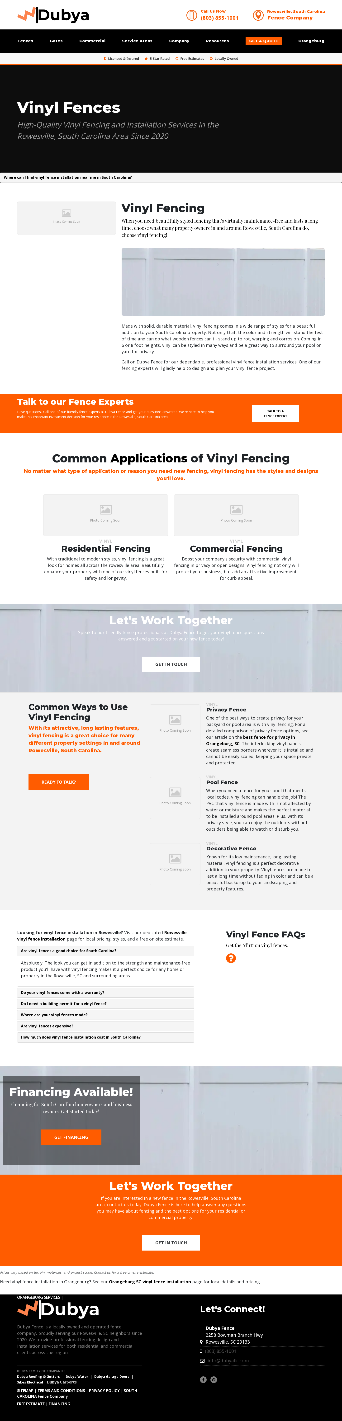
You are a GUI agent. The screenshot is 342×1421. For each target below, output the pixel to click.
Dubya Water (77, 1376)
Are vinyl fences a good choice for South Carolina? (68, 950)
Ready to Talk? (59, 782)
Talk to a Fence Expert (275, 413)
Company (179, 41)
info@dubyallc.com (228, 1360)
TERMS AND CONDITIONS (61, 1390)
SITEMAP (25, 1390)
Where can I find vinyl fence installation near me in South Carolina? (68, 177)
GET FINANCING (71, 1137)
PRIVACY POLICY (104, 1390)
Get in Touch (171, 664)
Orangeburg (311, 41)
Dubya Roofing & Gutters (38, 1376)
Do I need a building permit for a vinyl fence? (64, 1003)
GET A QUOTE (263, 41)
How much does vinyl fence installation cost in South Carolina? (81, 1037)
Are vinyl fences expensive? (47, 1026)
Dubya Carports (62, 1382)
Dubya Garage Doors (111, 1376)
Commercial (92, 41)
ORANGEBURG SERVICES (38, 1297)
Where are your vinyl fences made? (54, 1014)
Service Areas (137, 41)
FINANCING (59, 1404)
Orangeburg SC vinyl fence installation (150, 1282)
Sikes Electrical (30, 1382)
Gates (56, 41)
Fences (25, 41)
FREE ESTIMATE (31, 1404)
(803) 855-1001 (220, 17)
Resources (217, 41)
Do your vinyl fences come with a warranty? (62, 992)
